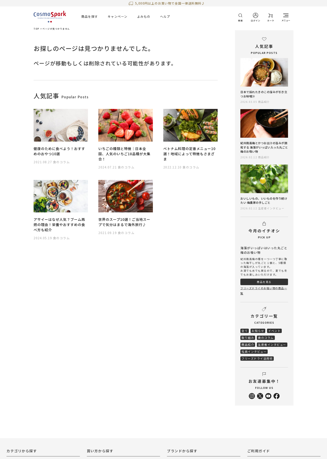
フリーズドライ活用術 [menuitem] (257, 358)
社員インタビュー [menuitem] (254, 351)
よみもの (144, 16)
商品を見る (264, 282)
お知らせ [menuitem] (258, 331)
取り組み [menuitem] (247, 338)
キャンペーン (118, 16)
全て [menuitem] (244, 331)
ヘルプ (165, 16)
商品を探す (89, 16)
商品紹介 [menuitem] (247, 345)
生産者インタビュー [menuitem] (272, 345)
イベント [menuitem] (274, 331)
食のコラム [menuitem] (266, 338)
